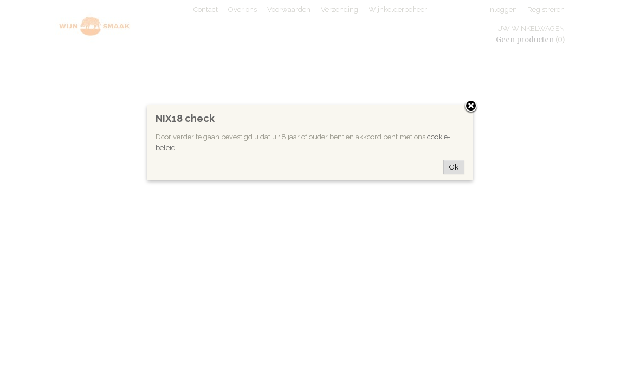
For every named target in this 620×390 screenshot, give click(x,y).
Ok (453, 167)
